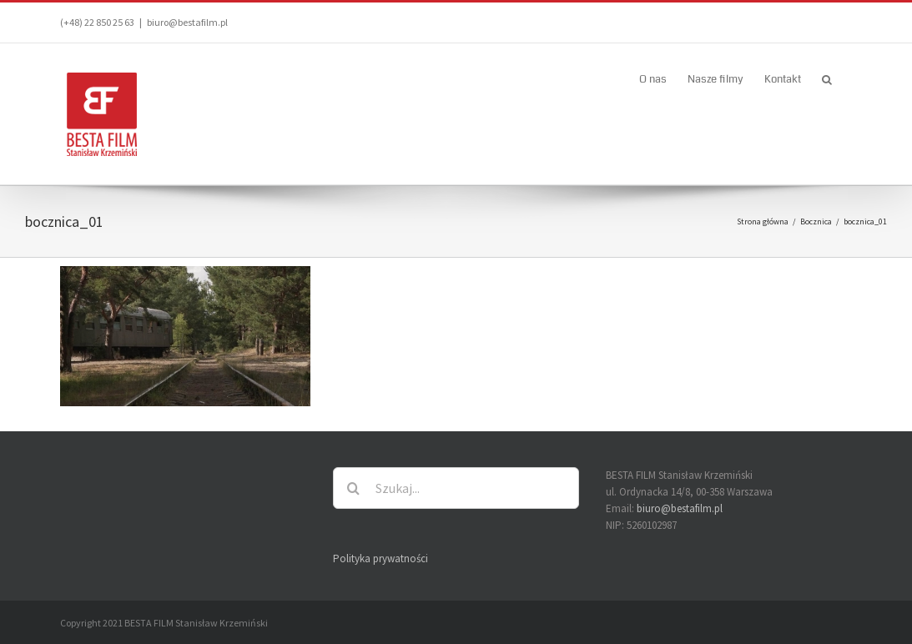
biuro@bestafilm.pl (187, 22)
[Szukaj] (354, 488)
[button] (827, 78)
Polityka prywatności (380, 558)
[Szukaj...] (456, 488)
